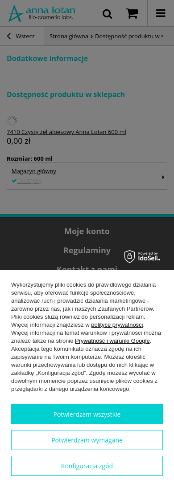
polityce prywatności (117, 324)
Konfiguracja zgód (87, 466)
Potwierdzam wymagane (87, 440)
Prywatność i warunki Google (112, 340)
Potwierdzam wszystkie (87, 414)
